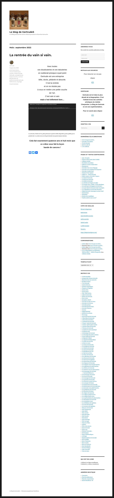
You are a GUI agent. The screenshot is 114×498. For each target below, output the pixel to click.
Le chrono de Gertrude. (88, 349)
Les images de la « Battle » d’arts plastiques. (93, 184)
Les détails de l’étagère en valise (90, 183)
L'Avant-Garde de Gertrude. (89, 323)
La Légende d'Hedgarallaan (89, 339)
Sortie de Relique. (86, 447)
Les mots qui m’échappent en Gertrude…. (92, 186)
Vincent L (83, 229)
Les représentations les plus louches (91, 398)
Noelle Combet (84, 222)
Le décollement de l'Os (87, 351)
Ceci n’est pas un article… (88, 140)
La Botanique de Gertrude (88, 333)
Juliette (84, 244)
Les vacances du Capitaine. (88, 406)
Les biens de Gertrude (87, 354)
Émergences (85, 166)
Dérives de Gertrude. (87, 296)
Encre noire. (85, 298)
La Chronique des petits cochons (90, 334)
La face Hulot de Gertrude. (88, 336)
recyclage (19, 81)
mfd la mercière (85, 219)
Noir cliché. (85, 411)
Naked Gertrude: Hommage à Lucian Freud (92, 191)
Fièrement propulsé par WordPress (30, 491)
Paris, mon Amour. (86, 426)
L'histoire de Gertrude (87, 328)
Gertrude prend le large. (88, 306)
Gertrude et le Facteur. (87, 303)
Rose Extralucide (86, 446)
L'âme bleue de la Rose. (88, 320)
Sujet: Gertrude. (86, 449)
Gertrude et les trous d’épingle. (90, 168)
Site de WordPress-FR (87, 480)
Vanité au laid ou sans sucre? (89, 198)
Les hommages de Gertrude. (89, 371)
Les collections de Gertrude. (89, 356)
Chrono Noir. (85, 290)
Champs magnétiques (87, 286)
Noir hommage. (86, 419)
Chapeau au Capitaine (87, 288)
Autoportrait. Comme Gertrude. (90, 278)
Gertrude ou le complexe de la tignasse (91, 169)
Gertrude (12, 65)
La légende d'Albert (87, 338)
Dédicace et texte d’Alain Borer (89, 164)
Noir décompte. (86, 414)
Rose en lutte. (85, 442)
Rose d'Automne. (86, 441)
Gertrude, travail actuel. (88, 171)
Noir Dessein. (85, 416)
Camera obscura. (86, 285)
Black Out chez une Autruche (89, 280)
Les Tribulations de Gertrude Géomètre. (92, 189)
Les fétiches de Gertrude (88, 368)
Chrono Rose (85, 291)
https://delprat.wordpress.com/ (89, 232)
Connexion (85, 475)
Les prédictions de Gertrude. (89, 389)
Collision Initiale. (86, 161)
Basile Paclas (84, 212)
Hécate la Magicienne (86, 209)
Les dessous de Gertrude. (88, 358)
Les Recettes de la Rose (87, 391)
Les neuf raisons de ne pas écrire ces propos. (93, 188)
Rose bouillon (85, 439)
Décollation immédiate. (88, 163)
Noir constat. (85, 413)
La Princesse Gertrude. (87, 179)
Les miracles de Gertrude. (88, 379)
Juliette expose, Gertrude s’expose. (90, 176)
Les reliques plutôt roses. (88, 396)
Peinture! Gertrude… (87, 431)
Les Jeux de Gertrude (87, 376)
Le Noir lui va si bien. (87, 353)
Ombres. (84, 424)
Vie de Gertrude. (86, 143)
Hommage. (85, 315)
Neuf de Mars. (85, 193)
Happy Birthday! (86, 311)
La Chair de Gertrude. (87, 178)
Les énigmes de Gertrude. (88, 363)
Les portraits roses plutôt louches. (90, 388)
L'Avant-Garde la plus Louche (89, 325)
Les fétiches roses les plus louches (90, 369)
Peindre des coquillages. (88, 196)
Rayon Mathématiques (87, 434)
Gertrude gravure (86, 305)
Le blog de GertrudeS (22, 32)
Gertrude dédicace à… (88, 373)
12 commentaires (14, 84)
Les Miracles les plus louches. (89, 381)
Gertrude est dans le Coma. (88, 301)
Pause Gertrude (86, 428)
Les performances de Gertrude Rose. (91, 386)
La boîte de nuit (86, 331)
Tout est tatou (85, 451)
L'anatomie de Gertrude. (88, 321)
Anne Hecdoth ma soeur (87, 216)
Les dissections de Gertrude (89, 361)
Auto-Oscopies (86, 158)
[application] (52, 116)
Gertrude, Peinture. (87, 308)
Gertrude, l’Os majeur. (87, 141)
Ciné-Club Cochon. (14, 70)
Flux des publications (87, 477)
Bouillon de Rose (86, 281)
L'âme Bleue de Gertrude (88, 318)
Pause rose (84, 429)
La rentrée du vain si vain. (31, 55)
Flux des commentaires (88, 479)
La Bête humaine (85, 226)
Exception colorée (86, 300)
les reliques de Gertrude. (88, 393)
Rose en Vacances (86, 444)
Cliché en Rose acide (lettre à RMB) (91, 159)
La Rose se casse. (86, 343)
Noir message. (85, 421)
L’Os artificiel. (85, 146)
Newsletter (84, 194)
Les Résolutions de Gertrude (89, 399)
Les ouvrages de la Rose (88, 383)
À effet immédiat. (86, 276)
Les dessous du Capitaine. (88, 359)
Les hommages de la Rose (88, 374)
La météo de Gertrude (87, 341)
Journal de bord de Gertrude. (89, 316)
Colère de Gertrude (86, 295)
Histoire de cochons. (87, 313)
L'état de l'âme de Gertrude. (89, 326)
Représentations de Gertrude (89, 437)
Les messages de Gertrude (88, 378)
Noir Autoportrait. (86, 409)
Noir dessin (85, 418)
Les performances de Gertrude (89, 384)
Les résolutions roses (87, 401)
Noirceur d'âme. (86, 423)
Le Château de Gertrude (88, 348)
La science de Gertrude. (88, 344)
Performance (13, 81)
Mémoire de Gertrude (87, 408)
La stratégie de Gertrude (88, 346)
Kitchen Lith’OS (86, 145)
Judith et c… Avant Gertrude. (89, 174)
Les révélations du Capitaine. (89, 403)
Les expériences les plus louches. (90, 366)
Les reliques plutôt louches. (89, 394)
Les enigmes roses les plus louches (91, 364)
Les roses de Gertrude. (87, 404)
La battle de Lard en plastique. (89, 329)
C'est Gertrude (85, 283)
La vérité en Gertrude (87, 181)
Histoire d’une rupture (87, 173)
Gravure (84, 310)
